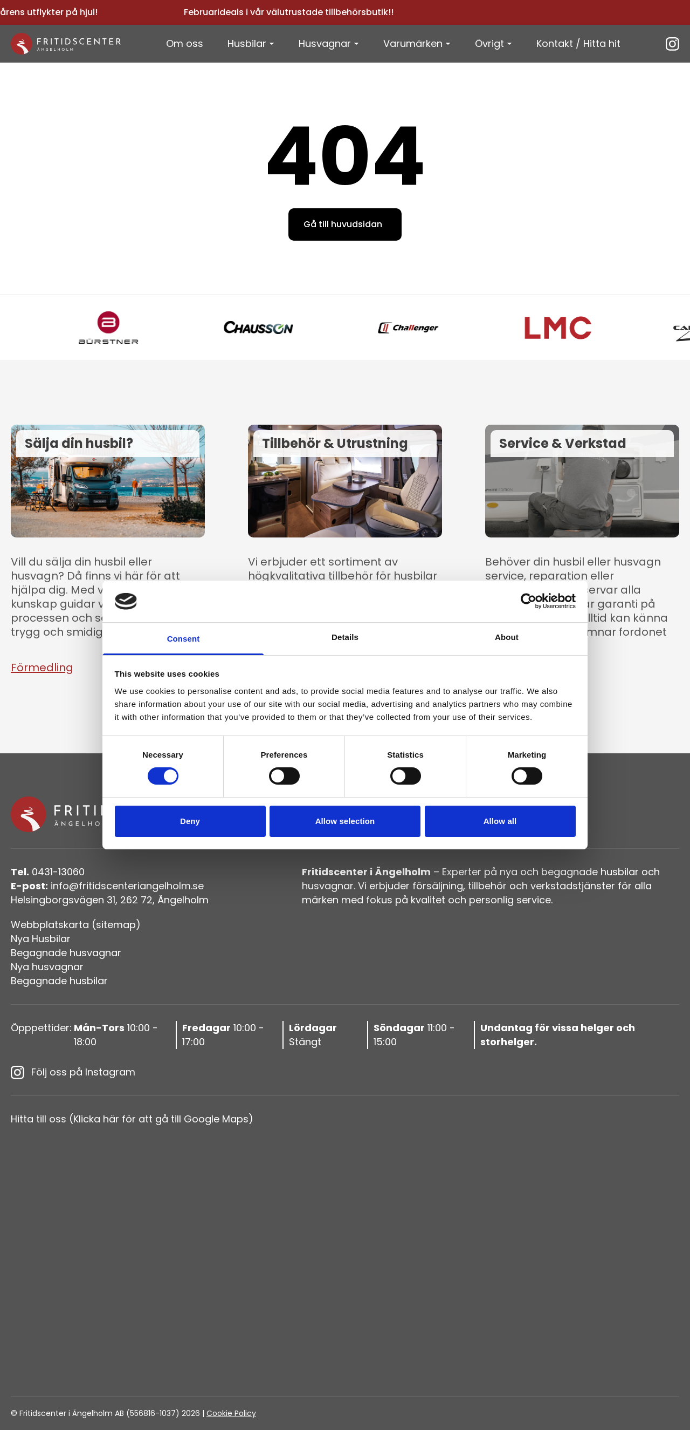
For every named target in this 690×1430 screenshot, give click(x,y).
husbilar (620, 872)
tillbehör (487, 886)
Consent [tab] (183, 638)
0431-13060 (48, 872)
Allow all (500, 821)
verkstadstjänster (572, 886)
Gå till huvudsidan (342, 224)
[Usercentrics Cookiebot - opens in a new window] (528, 601)
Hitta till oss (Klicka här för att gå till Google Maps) (132, 1119)
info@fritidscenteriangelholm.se (107, 886)
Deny (190, 821)
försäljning (437, 886)
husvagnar (328, 886)
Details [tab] (345, 637)
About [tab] (507, 637)
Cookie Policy (231, 1413)
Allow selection (345, 821)
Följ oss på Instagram (73, 1072)
